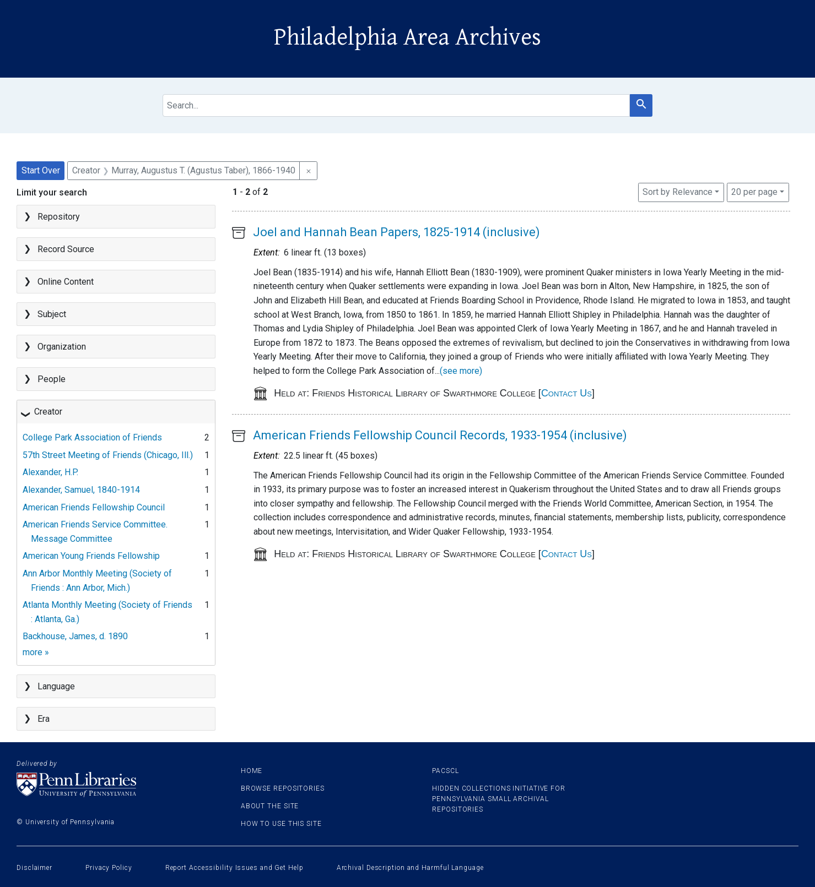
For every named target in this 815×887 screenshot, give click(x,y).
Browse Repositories (283, 788)
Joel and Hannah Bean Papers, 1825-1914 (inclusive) (396, 232)
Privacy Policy (108, 868)
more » (36, 652)
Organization (61, 346)
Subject (51, 314)
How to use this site (281, 824)
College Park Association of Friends (92, 437)
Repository (58, 216)
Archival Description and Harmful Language (410, 868)
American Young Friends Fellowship (91, 556)
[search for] (396, 105)
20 (754, 191)
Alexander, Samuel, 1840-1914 (81, 490)
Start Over (40, 170)
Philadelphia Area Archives (407, 37)
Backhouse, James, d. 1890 (75, 636)
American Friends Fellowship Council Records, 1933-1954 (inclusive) (440, 435)
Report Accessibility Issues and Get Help (234, 868)
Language (56, 686)
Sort (678, 192)
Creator (48, 411)
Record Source (65, 249)
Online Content (65, 281)
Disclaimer (34, 868)
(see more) (461, 371)
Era (43, 719)
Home (252, 771)
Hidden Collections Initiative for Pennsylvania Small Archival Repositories (498, 799)
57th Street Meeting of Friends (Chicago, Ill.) (108, 455)
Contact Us (566, 393)
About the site (270, 806)
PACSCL (445, 771)
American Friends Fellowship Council (94, 507)
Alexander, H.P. (50, 472)
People (51, 379)
